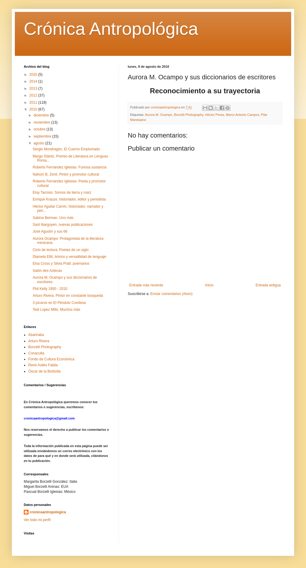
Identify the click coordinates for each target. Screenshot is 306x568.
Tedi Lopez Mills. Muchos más (56, 309)
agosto (39, 143)
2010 (33, 109)
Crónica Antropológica (111, 29)
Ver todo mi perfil (37, 520)
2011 (33, 102)
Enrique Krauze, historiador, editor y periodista (69, 199)
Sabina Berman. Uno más (53, 218)
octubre (40, 129)
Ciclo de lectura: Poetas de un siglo (61, 250)
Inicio (209, 285)
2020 (33, 74)
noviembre (42, 122)
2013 (33, 88)
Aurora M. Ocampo (158, 114)
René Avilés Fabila (43, 365)
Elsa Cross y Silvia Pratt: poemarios (61, 263)
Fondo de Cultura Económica (51, 359)
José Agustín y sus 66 (50, 231)
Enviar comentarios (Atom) (171, 294)
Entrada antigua (268, 285)
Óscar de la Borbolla (44, 371)
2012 (33, 95)
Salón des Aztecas (47, 271)
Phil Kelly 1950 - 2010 (50, 289)
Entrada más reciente (146, 285)
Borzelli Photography (189, 114)
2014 (33, 81)
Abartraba (36, 335)
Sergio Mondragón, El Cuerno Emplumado (66, 149)
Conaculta (36, 353)
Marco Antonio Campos (242, 114)
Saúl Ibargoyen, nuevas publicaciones (63, 225)
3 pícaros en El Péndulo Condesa (59, 303)
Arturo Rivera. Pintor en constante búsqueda (68, 296)
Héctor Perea (214, 114)
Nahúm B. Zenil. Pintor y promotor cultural (66, 174)
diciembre (42, 115)
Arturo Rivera (38, 341)
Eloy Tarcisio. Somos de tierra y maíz (62, 192)
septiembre (43, 136)
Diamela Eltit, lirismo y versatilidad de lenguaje (69, 257)
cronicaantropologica (48, 512)
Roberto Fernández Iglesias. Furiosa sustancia (69, 167)
